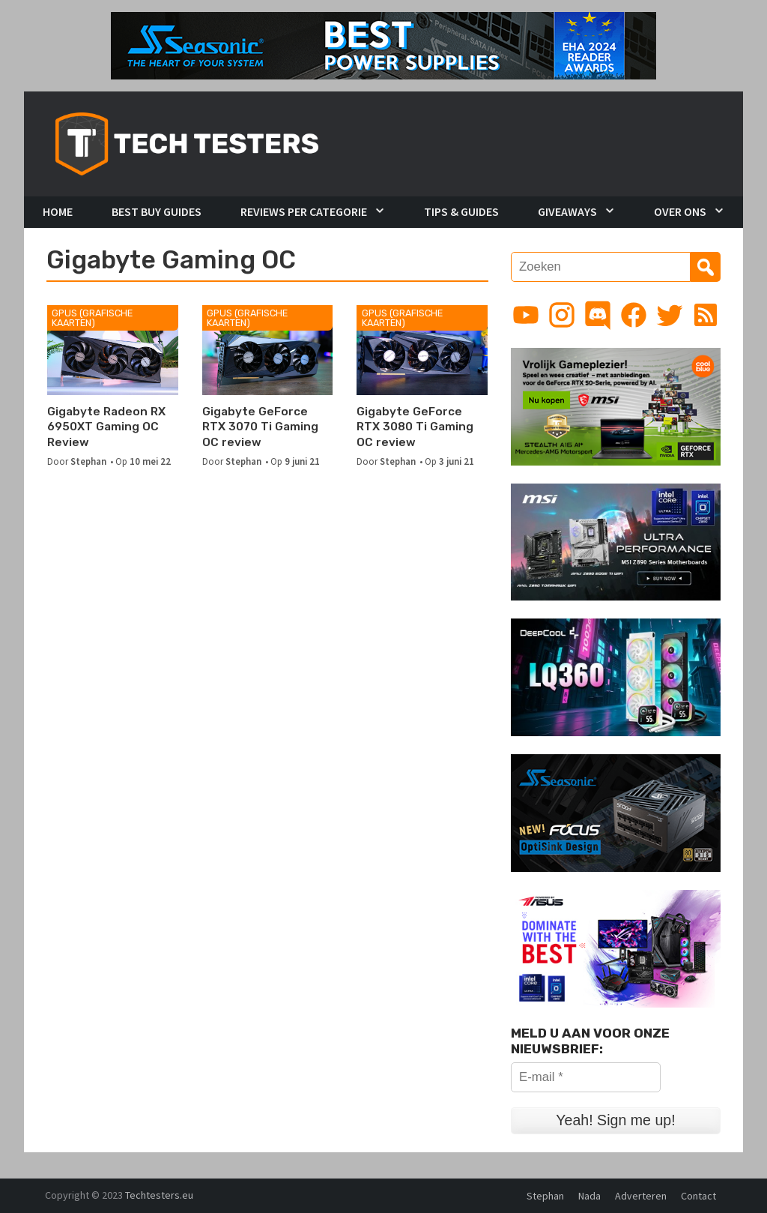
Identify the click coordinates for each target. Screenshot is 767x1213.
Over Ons (680, 211)
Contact (698, 1196)
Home (58, 211)
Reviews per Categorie (303, 211)
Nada (589, 1196)
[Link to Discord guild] (598, 315)
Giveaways (567, 211)
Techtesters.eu (159, 1195)
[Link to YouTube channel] (526, 315)
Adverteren (641, 1196)
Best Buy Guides (156, 211)
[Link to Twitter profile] (670, 315)
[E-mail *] (586, 1077)
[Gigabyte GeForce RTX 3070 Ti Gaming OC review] (267, 350)
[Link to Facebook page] (634, 315)
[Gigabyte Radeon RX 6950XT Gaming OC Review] (112, 350)
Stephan (88, 461)
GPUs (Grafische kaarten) (92, 317)
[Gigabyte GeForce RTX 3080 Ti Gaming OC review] (422, 350)
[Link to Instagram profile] (562, 315)
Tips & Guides (461, 211)
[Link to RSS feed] (706, 315)
